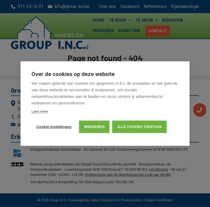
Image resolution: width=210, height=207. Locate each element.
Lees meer (39, 111)
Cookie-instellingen (53, 127)
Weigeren (94, 127)
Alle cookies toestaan (139, 127)
